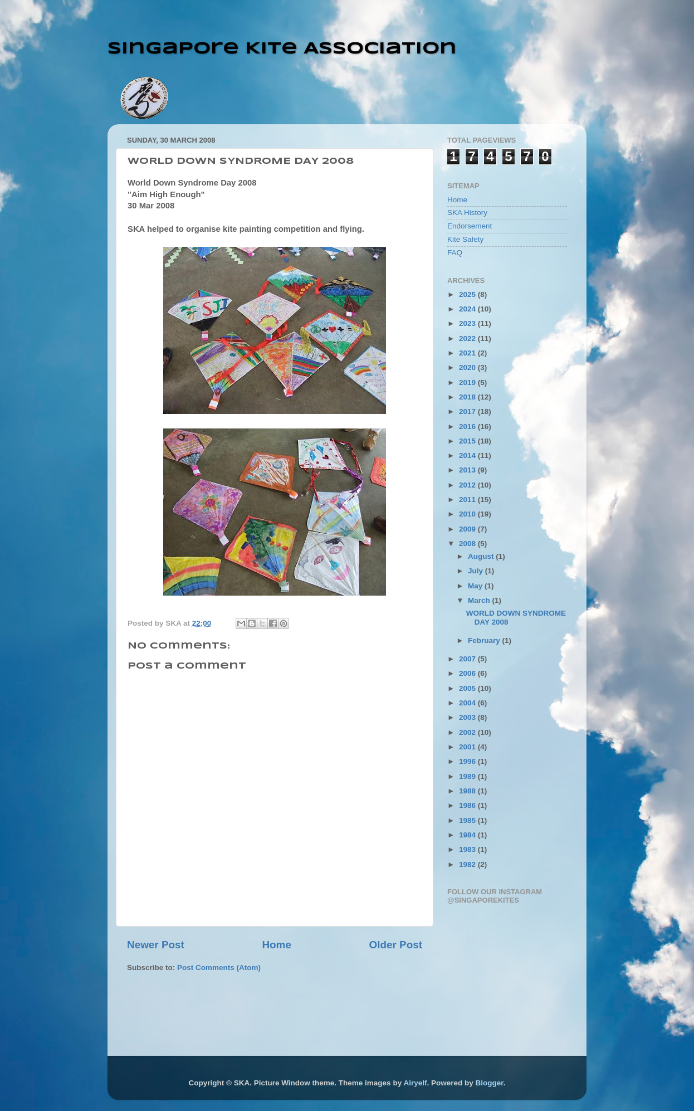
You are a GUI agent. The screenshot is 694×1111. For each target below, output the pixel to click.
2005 (468, 688)
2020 (468, 367)
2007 (468, 659)
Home (276, 945)
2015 (468, 441)
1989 (468, 776)
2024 (468, 309)
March (480, 600)
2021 (468, 353)
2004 (468, 703)
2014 (468, 455)
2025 (468, 294)
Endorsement (469, 226)
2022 (468, 338)
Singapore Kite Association (282, 49)
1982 (468, 864)
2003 (468, 717)
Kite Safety (465, 239)
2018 (468, 397)
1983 (468, 849)
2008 (468, 543)
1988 (468, 791)
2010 (468, 514)
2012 (468, 485)
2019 (468, 382)
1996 (468, 761)
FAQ (454, 252)
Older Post (395, 945)
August (482, 556)
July (476, 571)
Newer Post (155, 945)
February (485, 640)
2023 (468, 323)
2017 (468, 411)
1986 (468, 805)
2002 (468, 732)
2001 (468, 747)
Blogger (489, 1083)
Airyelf (415, 1083)
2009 (468, 529)
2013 (468, 470)
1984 (468, 835)
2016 (468, 426)
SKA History (467, 212)
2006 (468, 673)
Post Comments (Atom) (219, 967)
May (476, 586)
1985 (468, 820)
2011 (468, 499)
